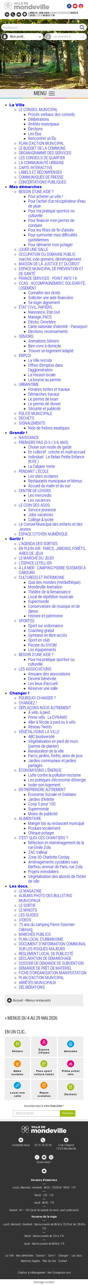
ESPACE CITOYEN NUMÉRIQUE (43, 534)
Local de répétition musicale (50, 596)
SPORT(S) (26, 620)
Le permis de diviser (44, 403)
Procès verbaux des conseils (51, 114)
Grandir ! (18, 432)
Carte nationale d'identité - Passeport (57, 326)
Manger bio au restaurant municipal (56, 823)
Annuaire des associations (49, 673)
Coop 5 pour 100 (41, 803)
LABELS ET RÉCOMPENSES (40, 172)
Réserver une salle (43, 688)
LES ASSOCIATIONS (35, 669)
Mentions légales (30, 1261)
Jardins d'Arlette (41, 799)
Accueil (18, 1000)
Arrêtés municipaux (43, 123)
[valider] (67, 1113)
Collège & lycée (41, 519)
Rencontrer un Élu (42, 138)
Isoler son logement (44, 784)
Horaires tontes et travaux (49, 389)
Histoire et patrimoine (45, 615)
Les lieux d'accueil (42, 683)
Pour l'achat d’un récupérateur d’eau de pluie (56, 203)
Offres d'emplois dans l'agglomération (45, 368)
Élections (35, 128)
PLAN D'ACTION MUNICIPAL (41, 143)
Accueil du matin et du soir (49, 485)
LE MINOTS (28, 910)
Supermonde (38, 601)
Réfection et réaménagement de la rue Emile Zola (56, 845)
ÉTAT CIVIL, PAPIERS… (36, 307)
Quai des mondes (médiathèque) (54, 582)
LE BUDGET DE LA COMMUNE (42, 148)
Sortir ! (16, 538)
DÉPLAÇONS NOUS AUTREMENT (45, 707)
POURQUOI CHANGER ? (37, 697)
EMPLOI (25, 355)
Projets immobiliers (43, 871)
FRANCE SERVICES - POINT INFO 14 (48, 278)
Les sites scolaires (43, 476)
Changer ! (19, 693)
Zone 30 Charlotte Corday (49, 857)
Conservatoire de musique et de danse (54, 609)
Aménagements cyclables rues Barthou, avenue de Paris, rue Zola (55, 864)
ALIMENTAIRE (30, 818)
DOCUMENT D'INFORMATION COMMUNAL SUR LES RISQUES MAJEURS (52, 946)
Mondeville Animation (45, 586)
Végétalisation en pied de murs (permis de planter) (53, 744)
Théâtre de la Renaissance (49, 591)
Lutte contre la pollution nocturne (54, 775)
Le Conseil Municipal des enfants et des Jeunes (51, 527)
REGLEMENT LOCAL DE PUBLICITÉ (46, 953)
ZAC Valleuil (37, 852)
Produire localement (44, 828)
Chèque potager (41, 832)
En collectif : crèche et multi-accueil (56, 451)
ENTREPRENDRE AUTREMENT (42, 789)
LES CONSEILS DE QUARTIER (42, 157)
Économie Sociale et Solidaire (52, 794)
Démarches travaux (43, 394)
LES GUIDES (28, 914)
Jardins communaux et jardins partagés (52, 763)
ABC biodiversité (41, 736)
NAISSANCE (29, 437)
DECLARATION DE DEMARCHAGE (45, 958)
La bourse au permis (44, 379)
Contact (62, 1261)
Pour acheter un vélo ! (45, 196)
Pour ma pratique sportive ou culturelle (51, 213)
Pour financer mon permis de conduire (51, 223)
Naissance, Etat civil (44, 312)
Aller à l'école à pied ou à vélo (52, 722)
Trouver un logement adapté (50, 350)
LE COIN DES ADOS (34, 505)
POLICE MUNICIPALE (35, 413)
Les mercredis (39, 495)
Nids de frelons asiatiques (49, 427)
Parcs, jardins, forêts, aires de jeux (55, 755)
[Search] (42, 27)
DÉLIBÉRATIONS (32, 987)
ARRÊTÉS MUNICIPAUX (37, 982)
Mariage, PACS (40, 316)
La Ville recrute (40, 360)
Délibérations (38, 119)
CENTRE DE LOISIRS (35, 490)
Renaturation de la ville (46, 751)
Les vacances (39, 500)
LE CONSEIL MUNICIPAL (38, 109)
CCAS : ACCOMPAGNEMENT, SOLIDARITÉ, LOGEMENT (52, 285)
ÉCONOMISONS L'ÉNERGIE (40, 770)
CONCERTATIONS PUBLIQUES (42, 182)
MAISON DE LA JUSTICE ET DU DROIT (49, 263)
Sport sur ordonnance (45, 625)
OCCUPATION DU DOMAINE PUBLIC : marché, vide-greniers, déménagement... (51, 257)
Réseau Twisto (40, 726)
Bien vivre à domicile (44, 345)
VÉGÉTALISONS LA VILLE (39, 731)
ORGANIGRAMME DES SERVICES (45, 152)
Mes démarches (25, 186)
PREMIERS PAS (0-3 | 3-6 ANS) (43, 442)
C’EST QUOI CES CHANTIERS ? (43, 837)
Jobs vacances (40, 514)
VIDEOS (25, 919)
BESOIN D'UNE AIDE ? (36, 191)
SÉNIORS (26, 336)
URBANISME (29, 384)
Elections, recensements (48, 331)
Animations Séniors (43, 341)
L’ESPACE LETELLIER (35, 562)
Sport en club (39, 640)
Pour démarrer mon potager (50, 244)
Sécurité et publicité (44, 408)
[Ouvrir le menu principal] (44, 93)
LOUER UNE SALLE (33, 249)
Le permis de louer (43, 399)
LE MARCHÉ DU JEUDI (36, 558)
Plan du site (49, 1261)
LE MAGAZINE (30, 890)
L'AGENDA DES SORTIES (38, 543)
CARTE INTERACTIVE (35, 167)
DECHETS (26, 418)
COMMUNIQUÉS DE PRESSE (41, 177)
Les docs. (18, 886)
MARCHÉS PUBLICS (35, 934)
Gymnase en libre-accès (47, 635)
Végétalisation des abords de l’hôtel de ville (57, 879)
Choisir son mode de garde (50, 447)
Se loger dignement (44, 302)
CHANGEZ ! (28, 702)
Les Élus (34, 133)
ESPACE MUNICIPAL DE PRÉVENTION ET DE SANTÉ (51, 271)
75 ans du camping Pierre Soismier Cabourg (47, 927)
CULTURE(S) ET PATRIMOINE (41, 577)
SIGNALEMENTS (32, 423)
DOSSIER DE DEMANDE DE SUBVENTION (51, 963)
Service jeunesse (42, 509)
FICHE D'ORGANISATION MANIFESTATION (53, 972)
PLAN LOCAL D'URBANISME (41, 939)
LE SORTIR (27, 905)
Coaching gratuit (41, 630)
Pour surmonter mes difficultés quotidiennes (52, 237)
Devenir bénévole (42, 678)
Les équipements (42, 649)
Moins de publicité (42, 813)
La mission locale (42, 374)
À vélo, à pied (39, 712)
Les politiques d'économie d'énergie (57, 779)
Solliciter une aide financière (50, 297)
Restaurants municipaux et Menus (55, 480)
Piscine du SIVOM (42, 644)
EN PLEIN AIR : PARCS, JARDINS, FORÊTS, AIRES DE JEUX (52, 551)
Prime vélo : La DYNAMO (47, 717)
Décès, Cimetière (42, 321)
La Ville (17, 104)
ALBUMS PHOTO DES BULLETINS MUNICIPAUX (45, 898)
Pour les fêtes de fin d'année (51, 230)
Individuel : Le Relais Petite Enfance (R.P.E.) (56, 459)
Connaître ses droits (44, 292)
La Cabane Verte (41, 466)
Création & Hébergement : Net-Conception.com (44, 1272)
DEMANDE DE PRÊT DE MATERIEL (45, 968)
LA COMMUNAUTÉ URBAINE (41, 162)
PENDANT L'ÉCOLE (34, 471)
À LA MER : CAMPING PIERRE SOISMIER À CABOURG (52, 570)
